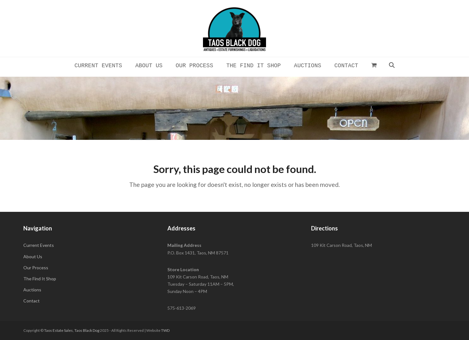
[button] (374, 65)
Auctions (32, 289)
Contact (31, 300)
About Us (32, 256)
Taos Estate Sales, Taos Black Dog (71, 330)
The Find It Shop (39, 278)
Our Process (35, 267)
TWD (165, 330)
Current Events (38, 245)
